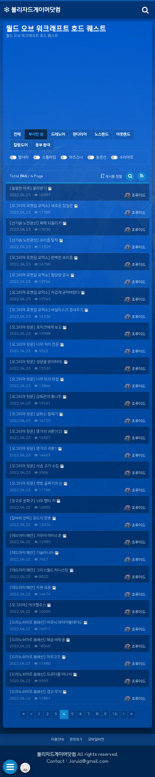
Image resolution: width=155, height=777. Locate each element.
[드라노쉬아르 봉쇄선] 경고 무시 (35, 692)
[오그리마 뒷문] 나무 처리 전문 (34, 344)
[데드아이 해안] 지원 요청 (30, 588)
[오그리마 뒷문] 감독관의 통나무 (35, 397)
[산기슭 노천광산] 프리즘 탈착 (34, 240)
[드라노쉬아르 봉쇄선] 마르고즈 (35, 657)
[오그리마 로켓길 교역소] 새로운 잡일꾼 (41, 206)
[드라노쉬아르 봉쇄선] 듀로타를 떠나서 (41, 674)
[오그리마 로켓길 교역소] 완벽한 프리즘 (41, 258)
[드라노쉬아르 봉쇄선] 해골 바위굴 (37, 640)
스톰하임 (49, 157)
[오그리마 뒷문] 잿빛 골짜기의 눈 (36, 483)
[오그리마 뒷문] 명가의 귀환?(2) (36, 431)
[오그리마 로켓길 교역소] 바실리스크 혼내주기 (46, 310)
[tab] (36, 134)
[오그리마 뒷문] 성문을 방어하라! (36, 362)
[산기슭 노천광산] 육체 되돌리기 (35, 223)
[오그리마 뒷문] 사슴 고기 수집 (34, 466)
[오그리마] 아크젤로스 (28, 605)
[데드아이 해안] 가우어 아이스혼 (35, 536)
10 (114, 714)
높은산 (101, 157)
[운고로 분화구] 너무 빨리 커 (32, 501)
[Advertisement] (77, 84)
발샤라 (23, 157)
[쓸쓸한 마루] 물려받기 (28, 188)
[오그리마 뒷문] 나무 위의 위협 (34, 379)
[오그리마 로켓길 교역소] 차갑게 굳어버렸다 (45, 292)
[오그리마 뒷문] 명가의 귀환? (33, 449)
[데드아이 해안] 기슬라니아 (32, 553)
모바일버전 (96, 739)
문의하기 (76, 739)
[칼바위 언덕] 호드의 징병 (30, 518)
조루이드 (134, 195)
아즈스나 (76, 157)
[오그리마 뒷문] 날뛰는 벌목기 (34, 414)
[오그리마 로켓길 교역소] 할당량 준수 (39, 275)
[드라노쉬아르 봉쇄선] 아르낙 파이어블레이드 (46, 622)
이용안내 (57, 739)
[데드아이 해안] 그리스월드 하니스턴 (39, 570)
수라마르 (126, 157)
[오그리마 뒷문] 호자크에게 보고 (35, 327)
